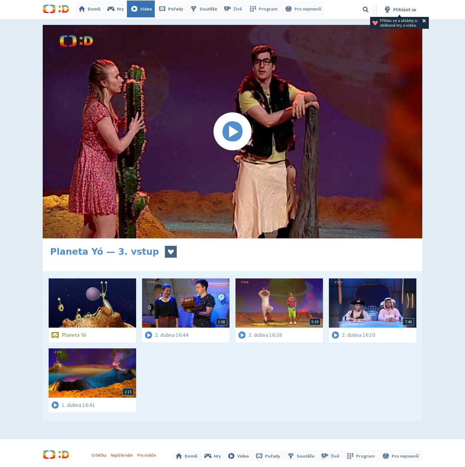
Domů (90, 9)
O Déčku (99, 454)
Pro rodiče (147, 454)
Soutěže (205, 9)
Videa (142, 9)
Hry (116, 9)
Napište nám (122, 454)
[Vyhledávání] (365, 9)
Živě (233, 9)
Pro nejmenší (303, 9)
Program (263, 9)
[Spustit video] (232, 131)
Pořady (172, 9)
